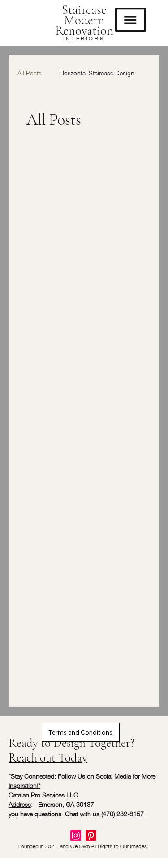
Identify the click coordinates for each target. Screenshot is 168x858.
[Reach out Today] (67, 758)
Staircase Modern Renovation (84, 20)
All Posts (29, 73)
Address (20, 804)
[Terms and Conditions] (81, 732)
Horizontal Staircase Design (97, 73)
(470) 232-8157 (122, 814)
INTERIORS (84, 38)
